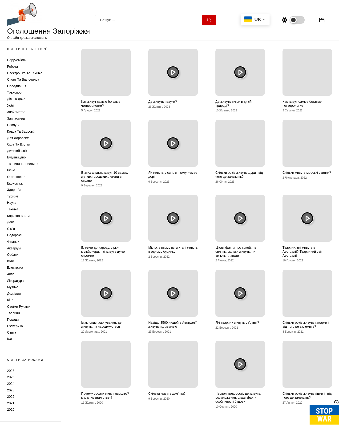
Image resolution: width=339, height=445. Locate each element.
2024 (10, 384)
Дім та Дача (16, 99)
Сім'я (11, 229)
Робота (12, 66)
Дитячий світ (17, 151)
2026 (10, 371)
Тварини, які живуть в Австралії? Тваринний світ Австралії (302, 251)
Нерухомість (16, 60)
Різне (11, 170)
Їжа (9, 339)
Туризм (12, 196)
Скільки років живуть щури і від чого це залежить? (239, 174)
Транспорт (15, 92)
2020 (10, 409)
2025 (10, 377)
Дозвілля (14, 293)
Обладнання (16, 86)
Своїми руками (18, 306)
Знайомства (16, 112)
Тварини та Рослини (22, 164)
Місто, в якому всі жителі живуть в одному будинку (173, 249)
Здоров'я (14, 190)
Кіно (10, 300)
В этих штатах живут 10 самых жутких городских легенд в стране (104, 176)
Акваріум (14, 248)
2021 (10, 403)
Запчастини (16, 118)
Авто (10, 274)
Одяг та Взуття (18, 144)
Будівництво (16, 157)
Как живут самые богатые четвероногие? (100, 103)
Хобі (10, 105)
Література (15, 281)
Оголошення (16, 177)
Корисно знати (18, 216)
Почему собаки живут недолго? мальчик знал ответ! (105, 395)
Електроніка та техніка (24, 73)
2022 (10, 396)
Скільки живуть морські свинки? (306, 172)
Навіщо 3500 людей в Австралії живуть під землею (172, 324)
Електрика (15, 267)
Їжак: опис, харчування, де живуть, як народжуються (101, 324)
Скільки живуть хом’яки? (167, 393)
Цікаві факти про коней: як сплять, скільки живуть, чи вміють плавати (235, 251)
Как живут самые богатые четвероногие (302, 103)
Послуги (13, 125)
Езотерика (15, 326)
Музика (12, 287)
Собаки (12, 254)
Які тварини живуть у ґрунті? (237, 322)
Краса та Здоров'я (21, 131)
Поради (13, 319)
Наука (11, 203)
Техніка (12, 209)
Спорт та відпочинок (23, 79)
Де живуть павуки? (162, 101)
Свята (11, 332)
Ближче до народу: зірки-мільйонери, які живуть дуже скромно (103, 251)
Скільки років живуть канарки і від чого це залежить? (305, 324)
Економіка (15, 183)
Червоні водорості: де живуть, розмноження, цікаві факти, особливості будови (238, 397)
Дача (11, 222)
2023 (10, 390)
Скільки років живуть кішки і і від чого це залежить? (307, 395)
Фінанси (13, 242)
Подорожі (14, 235)
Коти (10, 261)
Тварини (13, 313)
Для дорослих (18, 138)
